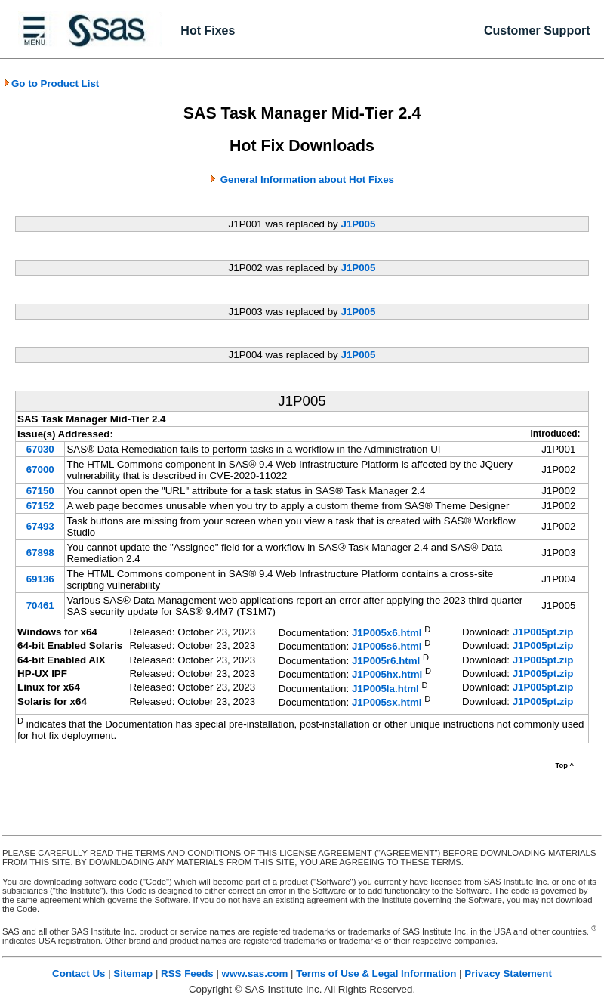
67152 (40, 505)
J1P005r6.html (386, 660)
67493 (40, 526)
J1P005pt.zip (543, 632)
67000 (40, 469)
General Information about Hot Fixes (307, 179)
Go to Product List (51, 83)
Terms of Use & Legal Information (376, 973)
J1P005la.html (385, 688)
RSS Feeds (187, 973)
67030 (40, 449)
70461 (40, 605)
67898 (40, 552)
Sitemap (133, 973)
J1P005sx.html (387, 703)
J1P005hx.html (387, 675)
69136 (40, 579)
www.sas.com (255, 973)
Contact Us (78, 973)
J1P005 (358, 224)
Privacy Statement (508, 973)
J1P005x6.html (387, 632)
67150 (40, 490)
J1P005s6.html (387, 647)
